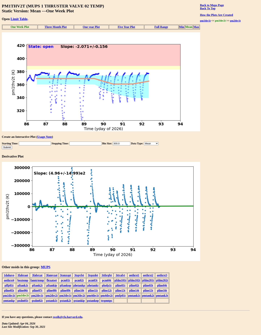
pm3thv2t (79, 295)
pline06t (23, 290)
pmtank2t (148, 295)
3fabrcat (37, 275)
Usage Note (44, 137)
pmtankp (9, 300)
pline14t (134, 290)
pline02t (134, 285)
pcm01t (65, 280)
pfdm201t (148, 280)
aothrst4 (9, 280)
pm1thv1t (205, 20)
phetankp (79, 285)
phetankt (92, 285)
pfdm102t (134, 280)
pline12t (107, 290)
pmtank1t (134, 295)
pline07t (37, 290)
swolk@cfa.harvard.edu (67, 317)
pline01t (120, 285)
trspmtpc (106, 300)
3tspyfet (79, 275)
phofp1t (106, 285)
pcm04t (106, 280)
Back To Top (207, 8)
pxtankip (79, 300)
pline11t (93, 290)
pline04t (162, 285)
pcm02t (79, 280)
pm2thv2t (52, 295)
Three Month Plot (56, 26)
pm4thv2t (107, 295)
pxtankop (93, 300)
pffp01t (9, 285)
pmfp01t (120, 295)
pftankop (65, 285)
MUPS (45, 267)
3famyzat (51, 275)
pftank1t (22, 285)
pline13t (120, 290)
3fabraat (22, 275)
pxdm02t (37, 300)
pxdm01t (22, 300)
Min (181, 26)
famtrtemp (37, 280)
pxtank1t (51, 300)
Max (196, 26)
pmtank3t (162, 295)
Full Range (161, 26)
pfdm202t (162, 280)
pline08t (52, 290)
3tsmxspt (65, 275)
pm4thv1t (93, 295)
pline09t (65, 290)
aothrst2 (148, 275)
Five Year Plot (126, 26)
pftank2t (37, 285)
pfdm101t (120, 280)
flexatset (52, 280)
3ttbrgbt (107, 275)
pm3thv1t (65, 295)
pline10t (79, 290)
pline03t (148, 285)
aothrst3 (162, 275)
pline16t (162, 290)
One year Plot (91, 26)
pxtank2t (65, 300)
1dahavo (9, 275)
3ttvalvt (120, 275)
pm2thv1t (235, 20)
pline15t (148, 290)
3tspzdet (93, 275)
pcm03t (93, 280)
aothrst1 (134, 275)
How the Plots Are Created (216, 14)
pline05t (9, 290)
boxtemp (22, 280)
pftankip (51, 285)
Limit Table (19, 19)
